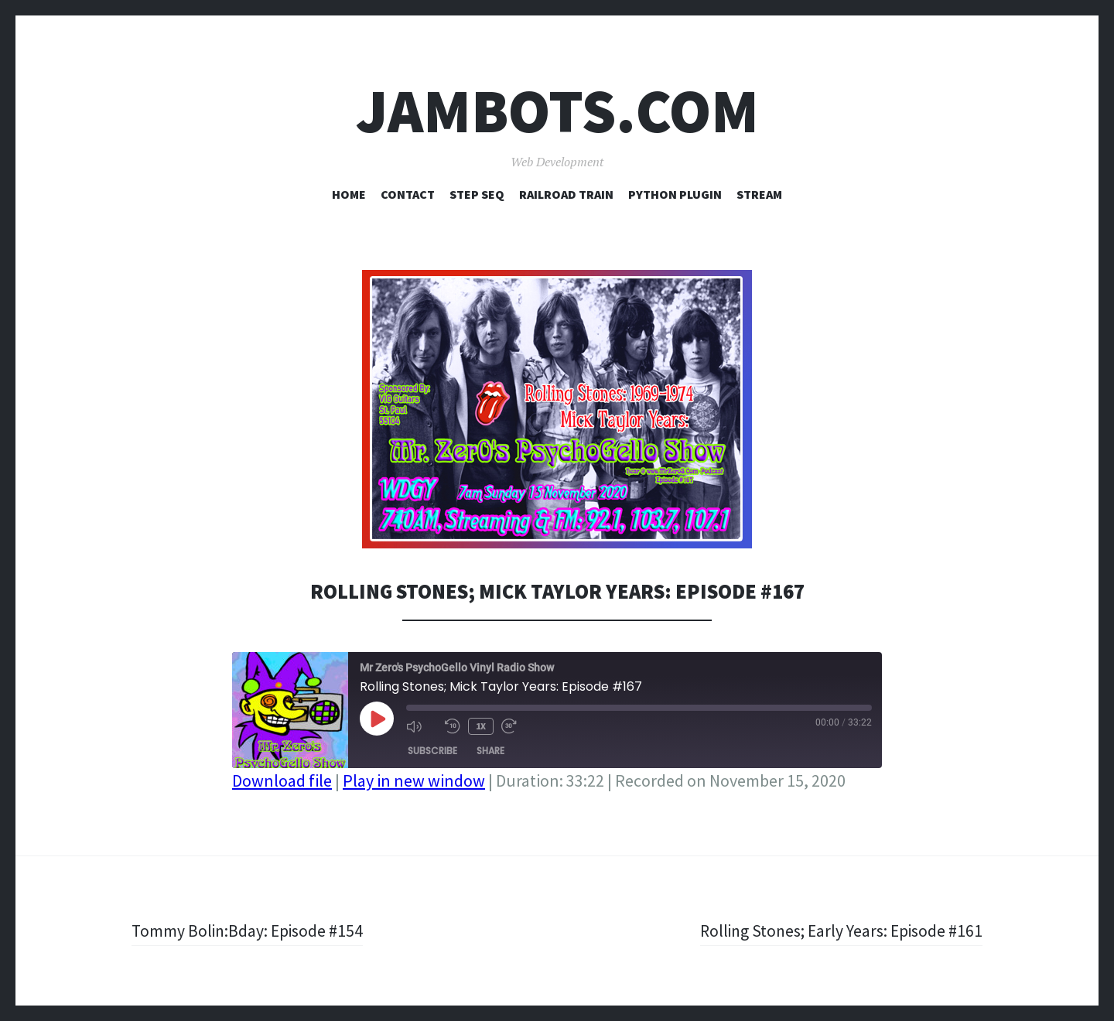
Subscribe (432, 750)
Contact (408, 194)
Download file (282, 780)
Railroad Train (566, 194)
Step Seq (476, 194)
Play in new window (414, 780)
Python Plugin (675, 194)
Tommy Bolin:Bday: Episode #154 (249, 930)
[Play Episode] (377, 719)
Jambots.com (557, 111)
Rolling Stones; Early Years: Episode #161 (838, 930)
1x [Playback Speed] (481, 726)
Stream (759, 194)
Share (490, 750)
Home (349, 194)
